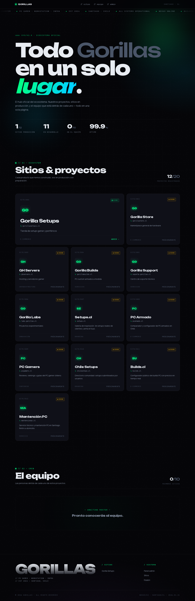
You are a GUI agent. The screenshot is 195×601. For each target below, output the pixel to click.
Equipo (147, 580)
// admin (111, 4)
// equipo (98, 4)
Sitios (146, 575)
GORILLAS (23, 4)
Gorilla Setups (108, 571)
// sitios (85, 4)
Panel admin (149, 571)
